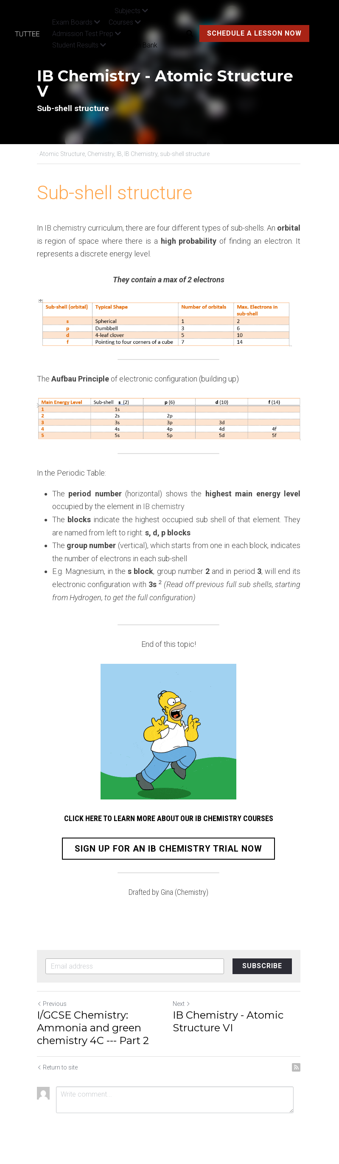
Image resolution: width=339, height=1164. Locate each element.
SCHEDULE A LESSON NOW (254, 33)
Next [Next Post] (183, 1004)
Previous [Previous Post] (52, 1004)
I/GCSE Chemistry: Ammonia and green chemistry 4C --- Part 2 (93, 1028)
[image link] (31, 33)
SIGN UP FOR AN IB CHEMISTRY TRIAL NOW (169, 849)
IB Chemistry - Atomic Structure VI (229, 1021)
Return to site (57, 1067)
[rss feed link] (298, 1068)
